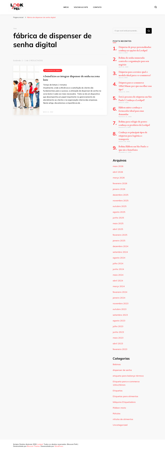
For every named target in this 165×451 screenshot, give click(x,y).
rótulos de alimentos (123, 419)
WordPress (58, 446)
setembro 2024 (120, 252)
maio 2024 (118, 275)
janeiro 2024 (119, 297)
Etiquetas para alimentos (125, 396)
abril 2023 (118, 343)
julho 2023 (118, 326)
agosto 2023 (119, 320)
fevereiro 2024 (120, 292)
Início (66, 7)
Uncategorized (120, 425)
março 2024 (119, 286)
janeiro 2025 (119, 240)
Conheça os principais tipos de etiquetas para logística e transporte (133, 136)
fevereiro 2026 (120, 183)
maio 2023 (118, 337)
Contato (97, 7)
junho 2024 (118, 269)
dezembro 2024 (120, 246)
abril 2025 (118, 229)
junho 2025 (118, 217)
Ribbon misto (119, 407)
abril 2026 (118, 172)
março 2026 (119, 177)
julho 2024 (118, 263)
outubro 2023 (119, 309)
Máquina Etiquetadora (124, 402)
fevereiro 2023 (120, 349)
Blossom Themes (33, 446)
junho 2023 (118, 332)
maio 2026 (118, 166)
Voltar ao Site (81, 7)
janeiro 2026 (119, 189)
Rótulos (116, 413)
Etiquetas (117, 390)
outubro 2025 (119, 206)
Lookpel (40, 444)
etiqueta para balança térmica (128, 375)
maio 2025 (118, 223)
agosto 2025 (119, 212)
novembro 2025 (120, 200)
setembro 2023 (120, 315)
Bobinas (117, 364)
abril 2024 (118, 280)
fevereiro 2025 (120, 234)
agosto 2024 (119, 257)
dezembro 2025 (120, 194)
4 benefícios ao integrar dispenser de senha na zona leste (71, 77)
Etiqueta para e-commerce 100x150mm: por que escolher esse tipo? (135, 86)
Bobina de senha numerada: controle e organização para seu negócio (134, 61)
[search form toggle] (156, 7)
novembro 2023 (120, 303)
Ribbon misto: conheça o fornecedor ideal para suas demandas (131, 111)
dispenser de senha (53, 70)
